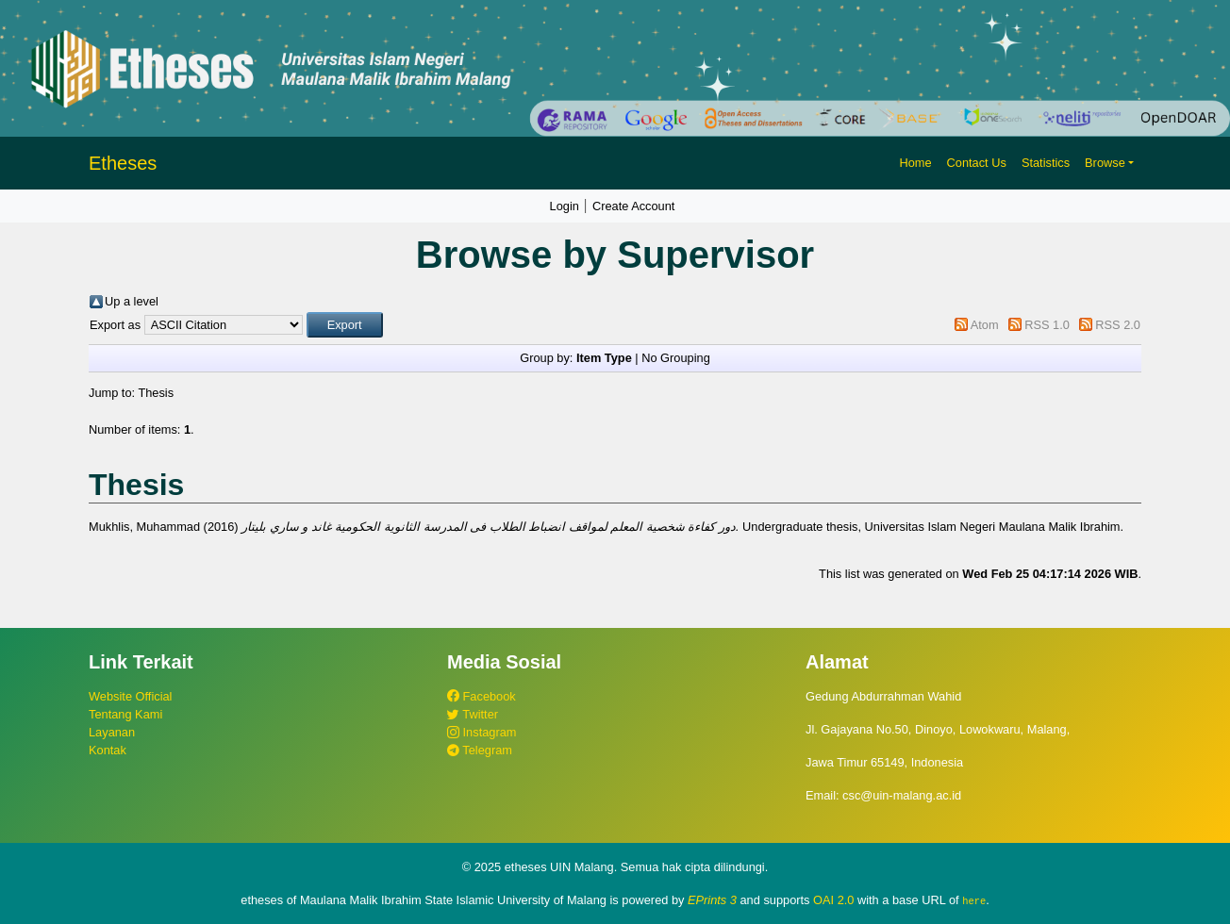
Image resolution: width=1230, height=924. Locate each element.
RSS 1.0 (1047, 325)
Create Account (633, 206)
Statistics (1046, 163)
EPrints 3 (712, 900)
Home (915, 163)
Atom (985, 325)
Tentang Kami (125, 714)
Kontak (107, 750)
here (974, 900)
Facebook (481, 696)
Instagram (481, 732)
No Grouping (675, 358)
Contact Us (976, 163)
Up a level (131, 301)
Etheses (123, 163)
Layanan (112, 732)
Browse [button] (1105, 163)
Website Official (130, 696)
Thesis (156, 393)
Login (564, 206)
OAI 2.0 (833, 900)
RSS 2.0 (1117, 325)
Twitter (472, 714)
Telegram (479, 750)
